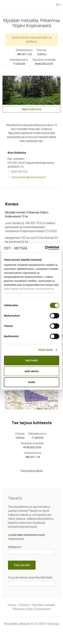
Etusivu (12, 605)
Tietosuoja (53, 623)
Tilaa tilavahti (21, 565)
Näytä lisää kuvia (31, 109)
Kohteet (24, 605)
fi (58, 4)
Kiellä (31, 382)
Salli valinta (31, 371)
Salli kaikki (31, 360)
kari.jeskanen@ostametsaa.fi (27, 177)
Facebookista (16, 538)
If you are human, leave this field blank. (30, 577)
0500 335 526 (17, 171)
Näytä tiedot (45, 349)
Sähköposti (15, 546)
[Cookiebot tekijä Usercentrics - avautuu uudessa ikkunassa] (45, 248)
